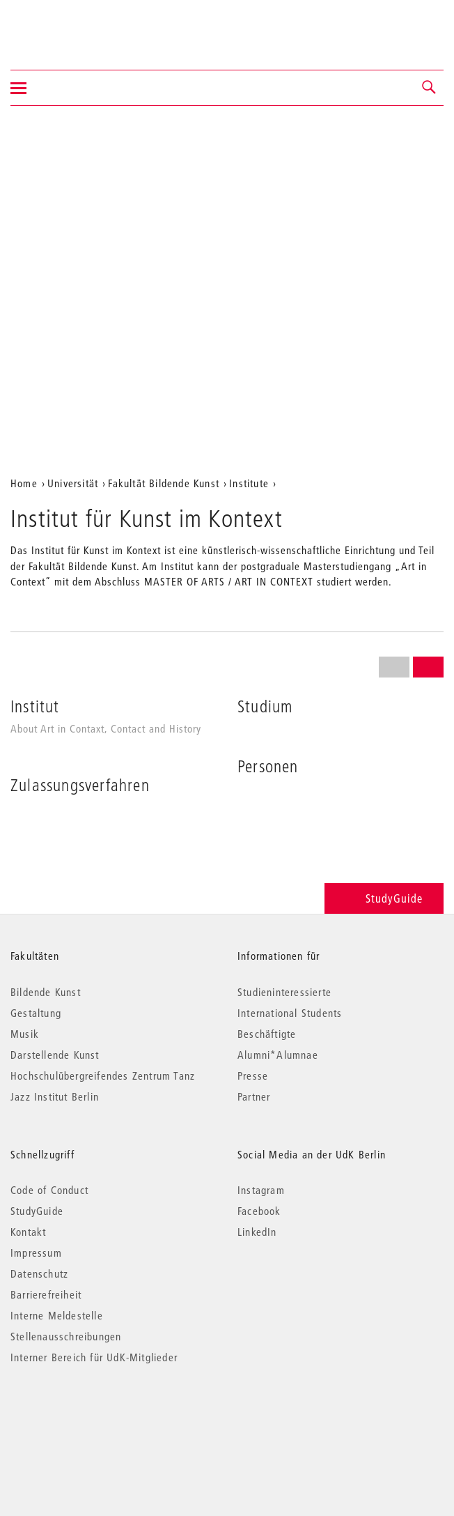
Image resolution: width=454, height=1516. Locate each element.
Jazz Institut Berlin (54, 1096)
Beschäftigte (266, 1034)
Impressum (36, 1252)
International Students (289, 1013)
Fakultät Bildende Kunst (163, 483)
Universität (72, 483)
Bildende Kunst (45, 992)
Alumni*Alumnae (277, 1055)
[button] (430, 87)
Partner (253, 1096)
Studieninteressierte (284, 992)
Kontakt (28, 1232)
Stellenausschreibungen (65, 1336)
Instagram (261, 1190)
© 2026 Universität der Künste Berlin (83, 1416)
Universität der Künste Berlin (65, 26)
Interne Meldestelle (56, 1315)
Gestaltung (35, 1013)
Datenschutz (39, 1273)
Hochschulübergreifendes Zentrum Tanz (102, 1075)
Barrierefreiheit (45, 1294)
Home (24, 483)
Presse (252, 1075)
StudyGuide (384, 898)
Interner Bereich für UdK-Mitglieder (94, 1357)
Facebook (259, 1211)
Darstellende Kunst (55, 1055)
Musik (24, 1034)
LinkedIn (257, 1232)
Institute (249, 483)
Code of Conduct (49, 1190)
